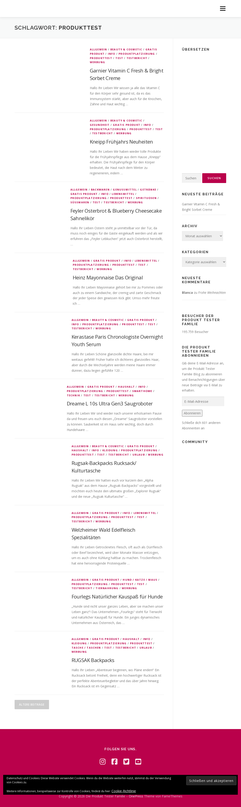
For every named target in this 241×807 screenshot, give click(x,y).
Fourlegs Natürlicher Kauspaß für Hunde (117, 596)
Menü (223, 8)
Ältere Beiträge (31, 704)
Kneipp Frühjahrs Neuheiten (121, 141)
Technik (73, 395)
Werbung (97, 62)
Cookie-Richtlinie (123, 791)
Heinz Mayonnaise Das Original (108, 277)
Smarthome (142, 391)
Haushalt (126, 386)
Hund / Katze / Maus (140, 579)
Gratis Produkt (126, 124)
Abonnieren (192, 413)
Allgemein (98, 49)
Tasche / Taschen (86, 647)
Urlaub (138, 454)
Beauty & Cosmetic (126, 49)
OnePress (136, 796)
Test (119, 58)
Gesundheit (100, 124)
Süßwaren (79, 202)
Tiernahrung (107, 588)
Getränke (148, 189)
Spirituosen (146, 198)
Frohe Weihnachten (212, 292)
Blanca (187, 292)
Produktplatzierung (137, 53)
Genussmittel (125, 189)
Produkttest (101, 58)
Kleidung (110, 450)
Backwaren (100, 189)
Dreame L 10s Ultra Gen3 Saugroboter (110, 403)
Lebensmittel (123, 194)
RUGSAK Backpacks (93, 660)
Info (111, 53)
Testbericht (137, 58)
